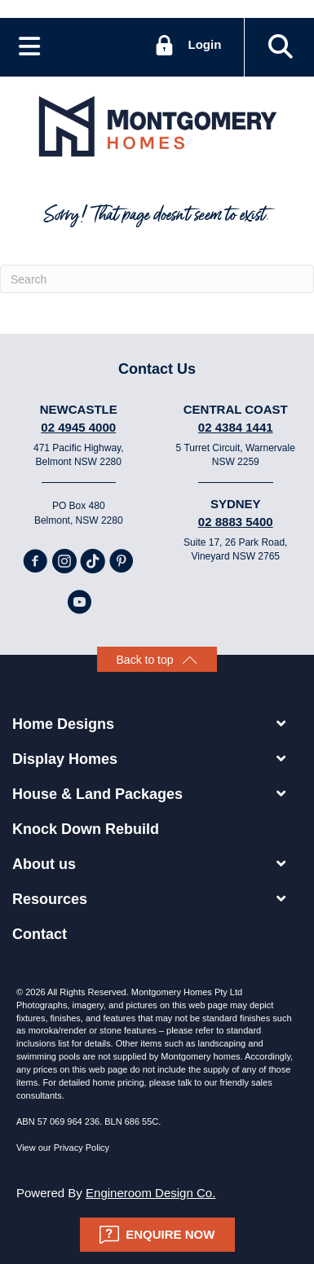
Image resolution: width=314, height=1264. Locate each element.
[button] (280, 47)
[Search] (157, 279)
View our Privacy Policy (62, 1147)
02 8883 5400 (235, 522)
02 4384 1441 (235, 427)
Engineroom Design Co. (150, 1193)
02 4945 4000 (78, 427)
